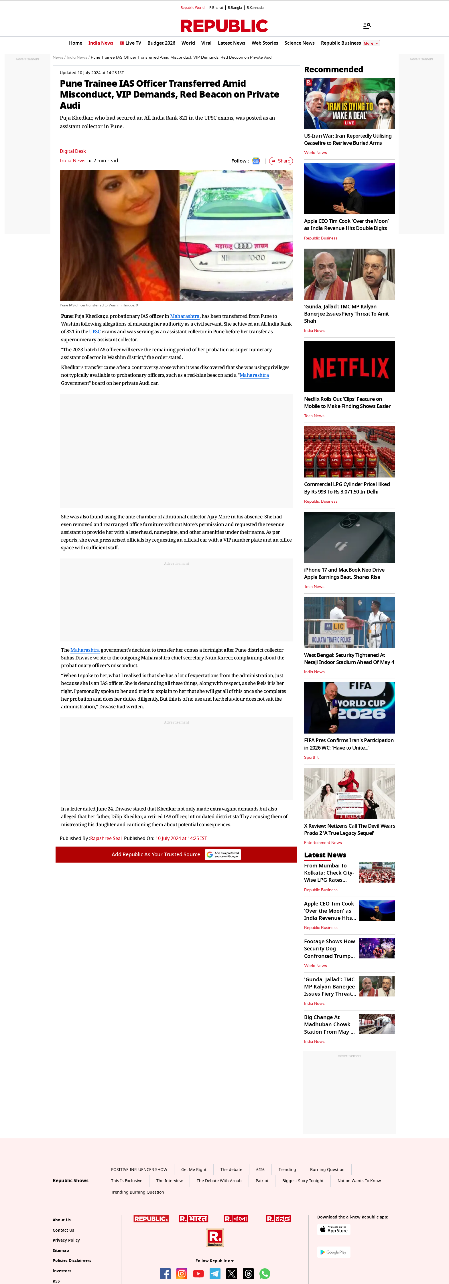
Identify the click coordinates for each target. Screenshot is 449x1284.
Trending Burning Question (137, 1192)
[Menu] (364, 25)
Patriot (262, 1181)
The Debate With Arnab (219, 1181)
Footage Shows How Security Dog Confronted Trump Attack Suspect (329, 952)
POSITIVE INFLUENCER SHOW (139, 1170)
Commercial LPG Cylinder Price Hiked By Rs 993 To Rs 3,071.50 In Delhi (347, 488)
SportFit (311, 758)
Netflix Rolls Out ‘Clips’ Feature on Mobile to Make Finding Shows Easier (347, 402)
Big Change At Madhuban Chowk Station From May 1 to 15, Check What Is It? (329, 1032)
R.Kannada (255, 7)
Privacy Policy (66, 1240)
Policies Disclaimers (72, 1261)
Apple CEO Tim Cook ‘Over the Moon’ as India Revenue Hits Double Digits (346, 224)
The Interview (169, 1181)
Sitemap (61, 1251)
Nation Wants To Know (359, 1181)
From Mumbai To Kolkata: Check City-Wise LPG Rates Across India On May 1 (329, 880)
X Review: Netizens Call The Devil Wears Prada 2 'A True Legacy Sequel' (349, 829)
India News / (78, 58)
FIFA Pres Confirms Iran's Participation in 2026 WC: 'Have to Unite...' (349, 744)
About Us (62, 1220)
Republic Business (321, 238)
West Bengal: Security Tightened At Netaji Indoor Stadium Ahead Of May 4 (349, 658)
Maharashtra (185, 316)
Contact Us (63, 1230)
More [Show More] (371, 43)
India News (72, 160)
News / (59, 58)
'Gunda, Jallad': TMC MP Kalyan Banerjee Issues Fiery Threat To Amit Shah (346, 314)
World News (315, 153)
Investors (62, 1271)
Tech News (314, 416)
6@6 (260, 1170)
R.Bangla (235, 7)
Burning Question (327, 1170)
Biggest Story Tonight (303, 1181)
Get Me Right (193, 1170)
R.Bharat (216, 7)
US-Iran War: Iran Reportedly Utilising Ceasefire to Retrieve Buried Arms (348, 139)
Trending (287, 1170)
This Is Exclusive (126, 1181)
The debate (231, 1170)
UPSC (95, 331)
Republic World (192, 7)
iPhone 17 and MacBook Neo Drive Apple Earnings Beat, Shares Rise (344, 573)
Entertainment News (323, 843)
